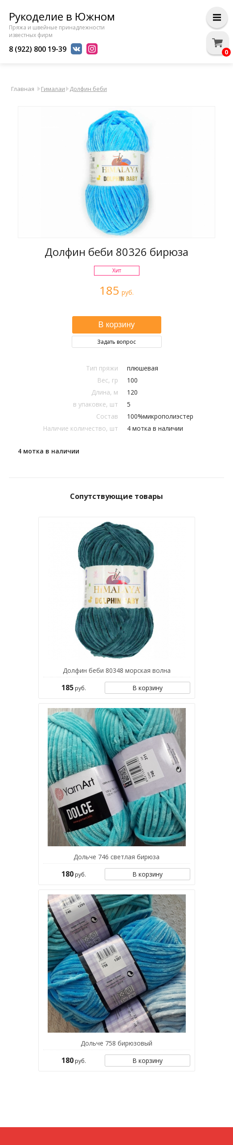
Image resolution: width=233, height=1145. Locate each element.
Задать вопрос (116, 342)
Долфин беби (88, 89)
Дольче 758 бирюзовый (116, 1043)
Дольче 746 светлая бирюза (116, 857)
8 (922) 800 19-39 (37, 49)
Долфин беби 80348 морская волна (117, 670)
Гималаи (53, 89)
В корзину (147, 688)
